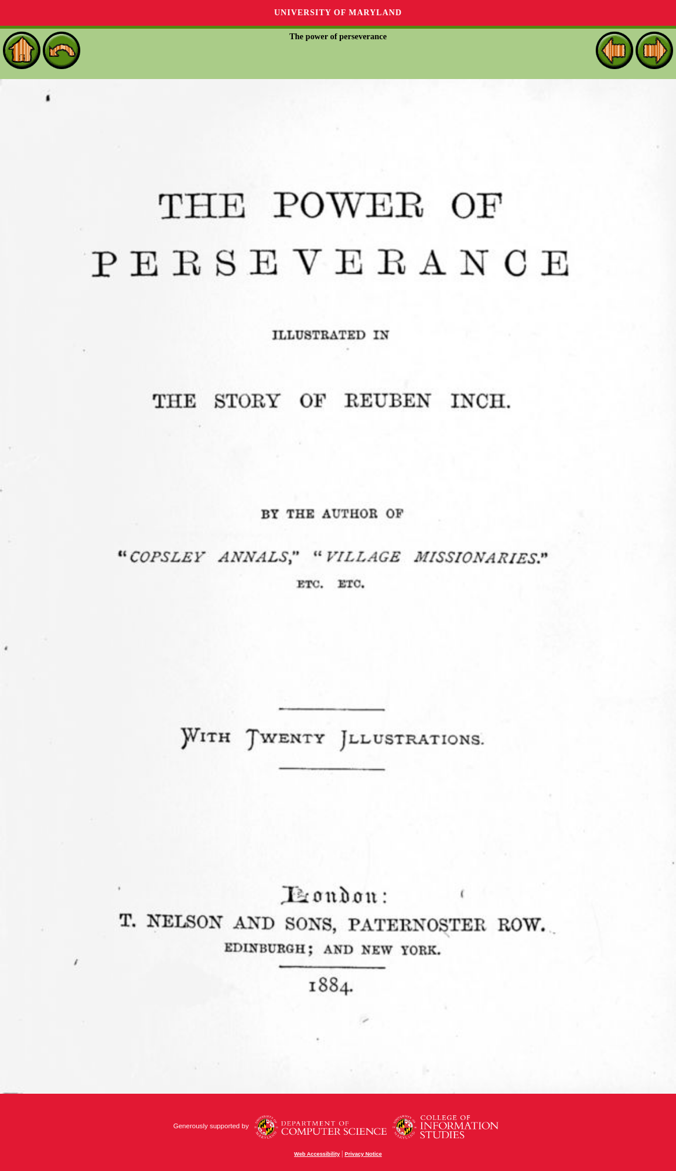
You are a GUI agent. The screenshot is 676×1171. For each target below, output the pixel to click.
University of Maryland (338, 12)
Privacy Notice (363, 1154)
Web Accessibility (317, 1154)
